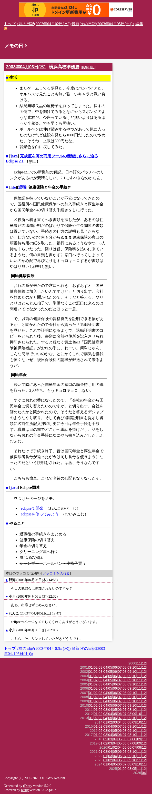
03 (100, 667)
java (14, 156)
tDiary (27, 786)
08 (125, 667)
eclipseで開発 (32, 508)
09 (129, 667)
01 (91, 667)
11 (139, 663)
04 (105, 667)
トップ (10, 24)
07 (120, 667)
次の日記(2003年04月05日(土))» (107, 24)
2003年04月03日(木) (26, 66)
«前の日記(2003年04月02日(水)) (44, 24)
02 (96, 667)
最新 (75, 24)
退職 (22, 187)
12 (144, 663)
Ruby (25, 790)
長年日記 (88, 67)
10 (134, 667)
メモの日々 (16, 45)
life (13, 187)
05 (110, 667)
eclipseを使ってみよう (40, 514)
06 (115, 667)
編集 (139, 24)
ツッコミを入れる (56, 573)
